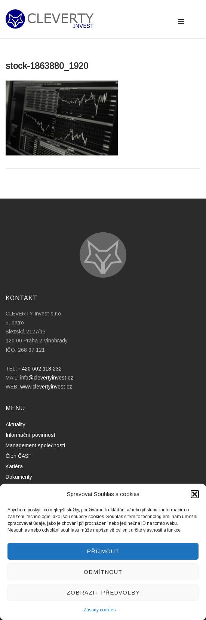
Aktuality (15, 424)
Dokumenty (19, 477)
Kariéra (14, 466)
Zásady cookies (99, 610)
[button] (195, 494)
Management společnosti (35, 445)
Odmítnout (103, 572)
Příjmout (103, 551)
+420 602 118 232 (40, 369)
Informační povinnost (30, 435)
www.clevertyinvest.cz (46, 387)
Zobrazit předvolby (103, 592)
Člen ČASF (18, 456)
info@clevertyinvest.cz (46, 378)
